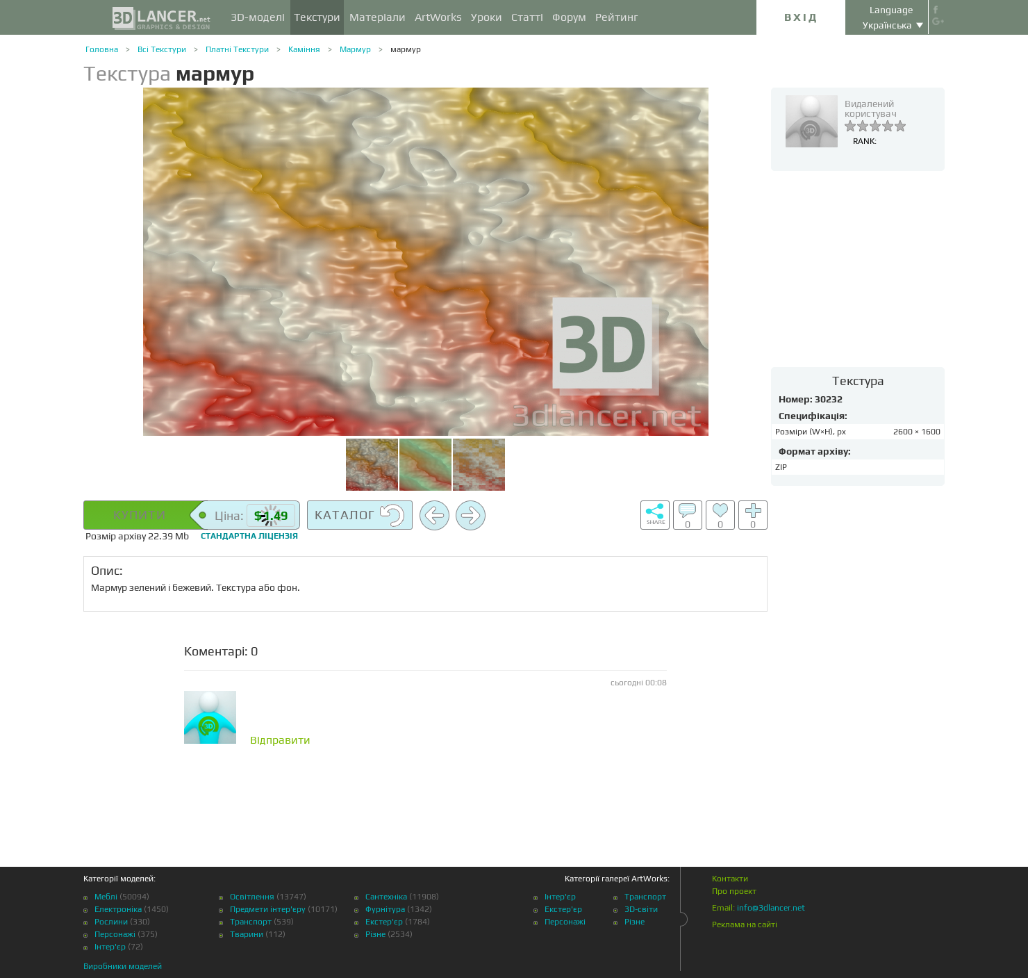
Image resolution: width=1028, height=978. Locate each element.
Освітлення (252, 897)
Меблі (105, 897)
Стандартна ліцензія (249, 536)
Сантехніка (386, 897)
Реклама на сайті (744, 924)
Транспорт (251, 922)
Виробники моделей (122, 966)
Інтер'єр (110, 947)
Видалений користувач (871, 108)
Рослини (111, 922)
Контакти (730, 878)
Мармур (355, 49)
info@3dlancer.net (771, 908)
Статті (527, 17)
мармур (405, 49)
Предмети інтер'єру (268, 909)
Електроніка (118, 909)
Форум (569, 17)
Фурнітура (385, 909)
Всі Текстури (162, 49)
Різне (375, 934)
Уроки (486, 17)
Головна (101, 49)
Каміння (304, 49)
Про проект (734, 891)
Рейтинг (616, 17)
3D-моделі (258, 17)
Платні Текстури (237, 49)
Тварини (246, 934)
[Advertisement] (858, 268)
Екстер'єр (384, 922)
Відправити (280, 740)
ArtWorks (438, 17)
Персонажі (114, 934)
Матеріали (377, 17)
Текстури (317, 17)
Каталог (360, 516)
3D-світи (641, 909)
